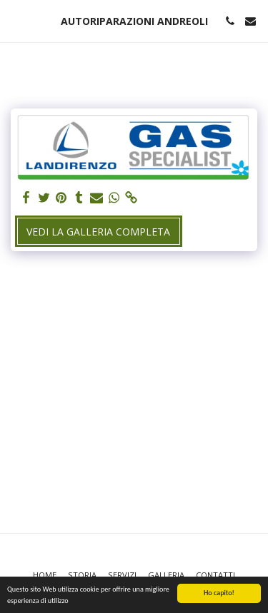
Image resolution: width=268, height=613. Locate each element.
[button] (16, 20)
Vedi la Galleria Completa (98, 231)
